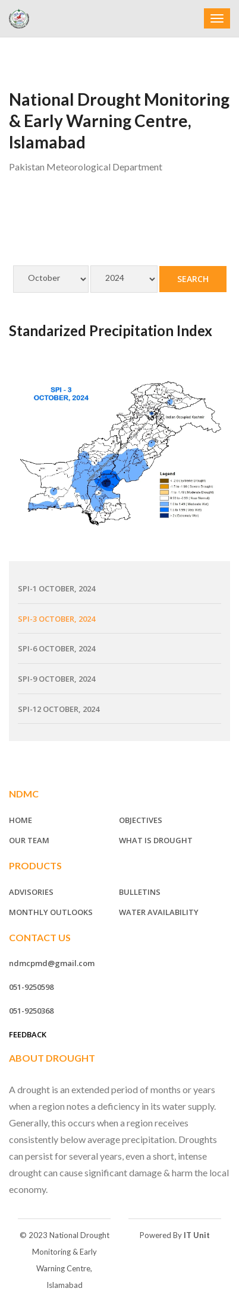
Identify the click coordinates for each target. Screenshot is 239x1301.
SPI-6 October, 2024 (56, 648)
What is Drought (156, 840)
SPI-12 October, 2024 (58, 709)
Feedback (27, 1034)
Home (20, 820)
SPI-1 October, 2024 (56, 588)
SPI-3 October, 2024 (56, 618)
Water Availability (159, 912)
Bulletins (140, 892)
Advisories (31, 892)
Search (193, 278)
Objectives (140, 820)
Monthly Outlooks (51, 912)
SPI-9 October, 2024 (56, 678)
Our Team (29, 840)
